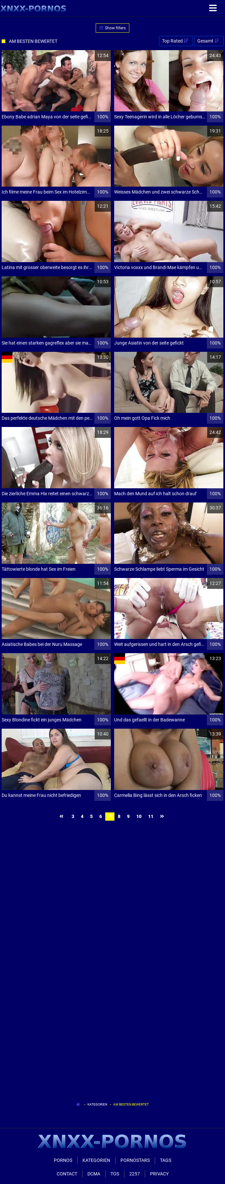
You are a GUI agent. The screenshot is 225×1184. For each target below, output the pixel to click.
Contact (67, 1173)
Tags (165, 1160)
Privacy (159, 1173)
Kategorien (97, 1104)
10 (139, 816)
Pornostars (135, 1160)
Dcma (93, 1173)
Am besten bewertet (131, 1104)
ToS (115, 1173)
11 (150, 816)
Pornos (63, 1160)
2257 (134, 1173)
